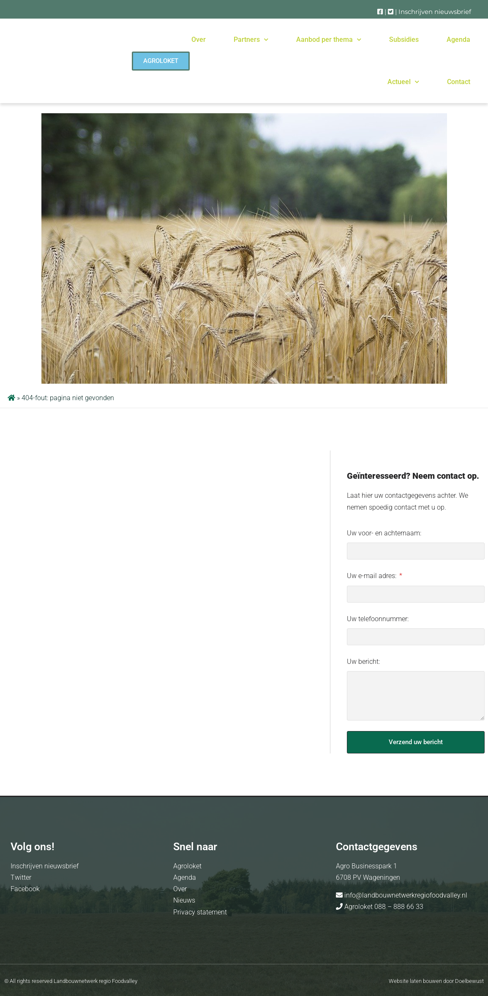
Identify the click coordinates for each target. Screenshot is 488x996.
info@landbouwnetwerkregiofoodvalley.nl (405, 895)
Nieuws (184, 900)
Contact (458, 82)
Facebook (25, 889)
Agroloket (187, 866)
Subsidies (404, 39)
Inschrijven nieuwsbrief (434, 12)
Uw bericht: (363, 662)
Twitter (21, 877)
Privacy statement (200, 912)
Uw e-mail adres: (372, 576)
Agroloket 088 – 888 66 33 (383, 907)
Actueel (403, 81)
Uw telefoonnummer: (378, 619)
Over (198, 39)
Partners (251, 39)
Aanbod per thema (328, 39)
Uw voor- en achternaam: (384, 533)
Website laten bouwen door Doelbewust (436, 981)
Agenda (458, 39)
